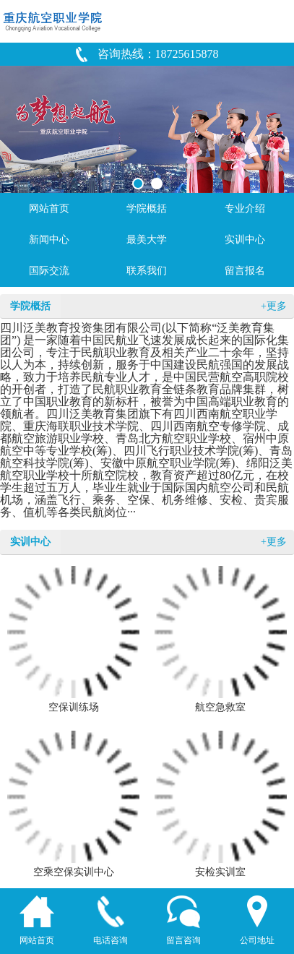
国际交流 (49, 270)
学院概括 (146, 208)
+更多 (274, 306)
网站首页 (49, 208)
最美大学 (146, 239)
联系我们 (146, 270)
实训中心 (245, 239)
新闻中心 (49, 239)
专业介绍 (245, 208)
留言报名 (245, 270)
